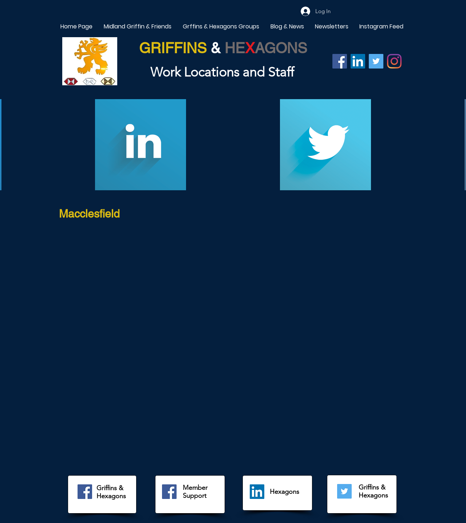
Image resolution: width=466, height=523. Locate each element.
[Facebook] (339, 61)
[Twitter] (376, 61)
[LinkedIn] (257, 491)
